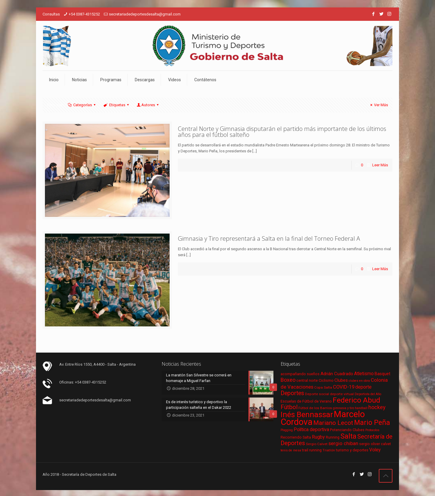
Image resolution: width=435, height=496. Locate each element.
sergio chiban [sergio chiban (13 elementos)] (343, 443)
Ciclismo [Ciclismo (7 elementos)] (326, 380)
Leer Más (380, 165)
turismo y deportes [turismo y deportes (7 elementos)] (352, 450)
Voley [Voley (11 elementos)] (375, 450)
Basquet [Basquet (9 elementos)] (382, 373)
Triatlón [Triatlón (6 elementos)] (329, 450)
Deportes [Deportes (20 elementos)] (292, 393)
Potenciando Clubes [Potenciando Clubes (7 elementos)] (347, 430)
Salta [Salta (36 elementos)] (348, 436)
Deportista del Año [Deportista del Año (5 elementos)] (368, 394)
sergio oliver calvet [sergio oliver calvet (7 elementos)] (375, 444)
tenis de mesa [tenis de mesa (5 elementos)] (291, 450)
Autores (148, 105)
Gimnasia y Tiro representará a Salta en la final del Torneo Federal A (269, 238)
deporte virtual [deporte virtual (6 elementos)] (342, 394)
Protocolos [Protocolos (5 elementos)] (372, 430)
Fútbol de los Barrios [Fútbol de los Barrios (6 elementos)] (315, 408)
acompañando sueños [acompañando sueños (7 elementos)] (300, 374)
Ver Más (378, 105)
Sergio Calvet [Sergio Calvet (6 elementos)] (317, 444)
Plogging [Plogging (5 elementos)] (287, 430)
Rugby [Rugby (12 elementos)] (318, 437)
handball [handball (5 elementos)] (361, 408)
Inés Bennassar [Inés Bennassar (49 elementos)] (307, 414)
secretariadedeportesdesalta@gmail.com (145, 14)
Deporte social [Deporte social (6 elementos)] (317, 394)
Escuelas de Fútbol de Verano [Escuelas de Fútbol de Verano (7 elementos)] (306, 401)
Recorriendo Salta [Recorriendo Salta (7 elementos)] (296, 437)
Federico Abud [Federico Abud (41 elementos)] (356, 400)
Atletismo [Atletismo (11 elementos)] (364, 373)
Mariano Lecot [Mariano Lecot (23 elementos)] (333, 422)
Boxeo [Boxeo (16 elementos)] (288, 380)
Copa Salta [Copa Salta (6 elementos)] (323, 387)
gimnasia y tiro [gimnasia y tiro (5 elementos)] (343, 408)
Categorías (82, 105)
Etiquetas (116, 105)
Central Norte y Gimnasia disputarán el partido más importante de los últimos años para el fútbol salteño (282, 132)
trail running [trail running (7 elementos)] (312, 450)
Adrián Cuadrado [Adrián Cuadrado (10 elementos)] (336, 373)
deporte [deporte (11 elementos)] (363, 387)
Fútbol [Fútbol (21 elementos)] (289, 407)
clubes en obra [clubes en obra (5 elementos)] (359, 381)
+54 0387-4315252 (84, 14)
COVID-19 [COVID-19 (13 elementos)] (343, 387)
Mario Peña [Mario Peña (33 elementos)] (372, 423)
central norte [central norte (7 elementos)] (307, 380)
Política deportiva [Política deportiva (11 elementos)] (311, 429)
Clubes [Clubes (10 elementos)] (341, 380)
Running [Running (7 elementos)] (332, 437)
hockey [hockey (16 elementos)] (377, 407)
